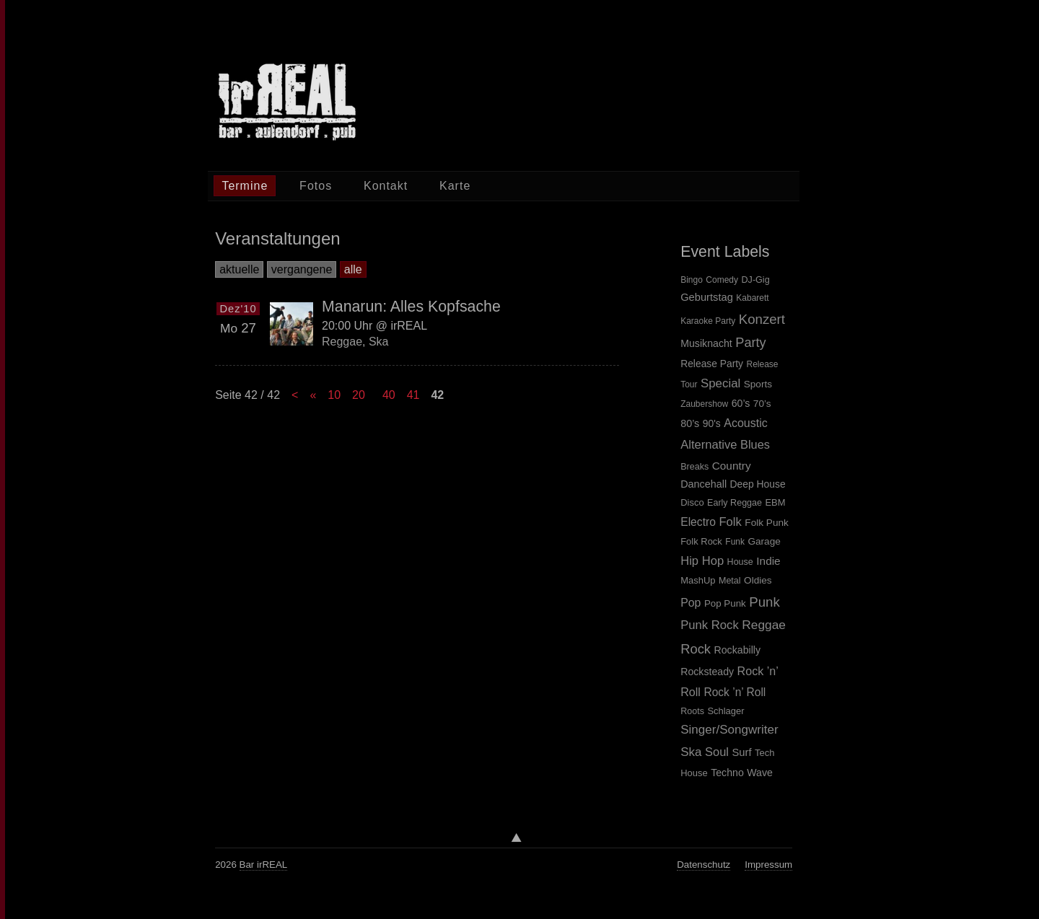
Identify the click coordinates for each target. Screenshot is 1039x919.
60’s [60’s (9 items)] (741, 403)
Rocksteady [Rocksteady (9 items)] (707, 671)
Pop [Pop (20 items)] (690, 603)
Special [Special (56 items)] (720, 383)
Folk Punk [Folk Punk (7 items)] (767, 522)
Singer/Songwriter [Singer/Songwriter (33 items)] (729, 729)
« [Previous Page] (313, 395)
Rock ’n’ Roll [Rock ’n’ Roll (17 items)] (734, 692)
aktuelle (239, 269)
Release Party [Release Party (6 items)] (711, 363)
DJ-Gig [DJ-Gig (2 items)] (755, 280)
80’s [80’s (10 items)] (689, 423)
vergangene (302, 269)
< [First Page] (294, 395)
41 (413, 395)
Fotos (315, 186)
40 (388, 395)
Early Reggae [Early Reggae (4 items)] (734, 503)
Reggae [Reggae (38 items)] (764, 624)
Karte (454, 186)
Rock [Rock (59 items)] (695, 648)
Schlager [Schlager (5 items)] (725, 710)
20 (358, 395)
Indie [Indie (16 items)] (768, 561)
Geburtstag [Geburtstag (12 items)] (706, 297)
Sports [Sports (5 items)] (758, 384)
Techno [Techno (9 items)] (727, 772)
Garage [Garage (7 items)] (764, 541)
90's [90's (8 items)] (712, 423)
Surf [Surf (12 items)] (741, 752)
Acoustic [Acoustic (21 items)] (745, 423)
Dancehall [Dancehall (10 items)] (703, 484)
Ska (379, 341)
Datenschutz (703, 864)
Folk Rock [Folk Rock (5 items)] (701, 541)
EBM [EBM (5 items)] (775, 502)
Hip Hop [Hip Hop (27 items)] (702, 561)
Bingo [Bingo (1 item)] (691, 280)
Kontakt (386, 186)
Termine (245, 186)
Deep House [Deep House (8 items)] (758, 484)
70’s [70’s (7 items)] (762, 403)
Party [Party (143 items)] (750, 342)
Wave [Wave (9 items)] (760, 772)
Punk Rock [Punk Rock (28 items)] (709, 625)
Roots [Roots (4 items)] (692, 711)
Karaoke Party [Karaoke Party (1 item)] (707, 321)
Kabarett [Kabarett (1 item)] (752, 298)
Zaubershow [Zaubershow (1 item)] (704, 404)
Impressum (768, 864)
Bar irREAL (264, 864)
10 (334, 395)
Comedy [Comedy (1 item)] (722, 280)
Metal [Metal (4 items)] (730, 581)
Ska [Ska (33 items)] (690, 752)
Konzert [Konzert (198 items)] (762, 319)
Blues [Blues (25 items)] (755, 444)
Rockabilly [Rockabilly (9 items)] (737, 650)
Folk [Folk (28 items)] (730, 522)
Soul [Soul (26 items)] (717, 751)
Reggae (342, 341)
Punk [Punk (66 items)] (764, 602)
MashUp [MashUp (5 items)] (697, 580)
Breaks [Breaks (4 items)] (694, 467)
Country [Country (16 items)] (731, 466)
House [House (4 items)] (740, 562)
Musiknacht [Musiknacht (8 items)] (706, 343)
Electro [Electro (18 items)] (698, 522)
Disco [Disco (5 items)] (691, 502)
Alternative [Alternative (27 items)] (708, 445)
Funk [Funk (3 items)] (735, 542)
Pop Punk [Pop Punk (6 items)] (725, 603)
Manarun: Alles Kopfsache (411, 306)
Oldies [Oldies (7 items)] (758, 580)
